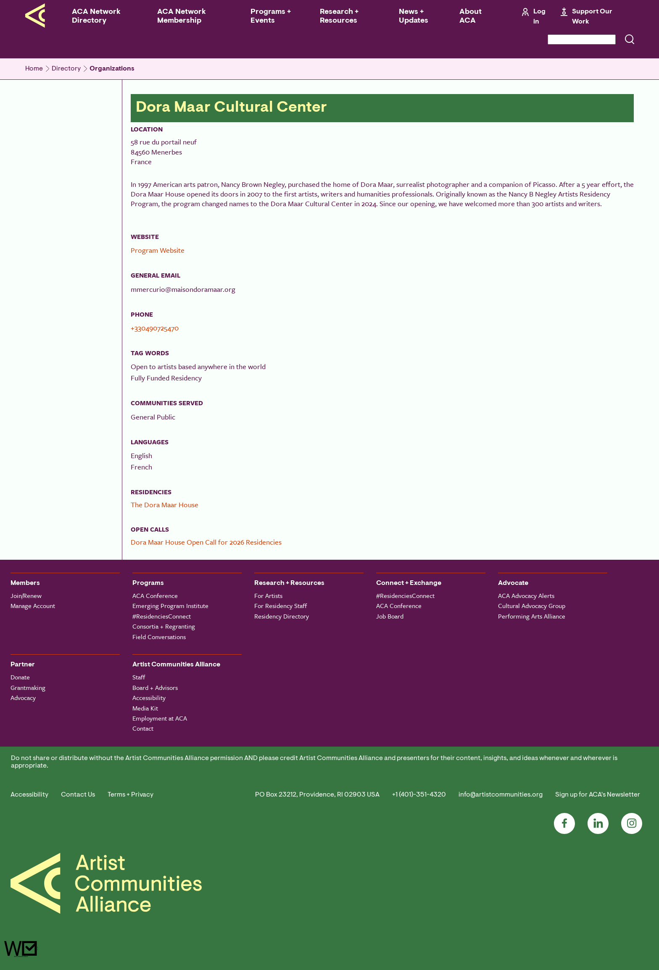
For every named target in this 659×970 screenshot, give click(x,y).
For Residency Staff (280, 605)
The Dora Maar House (164, 504)
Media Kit (145, 708)
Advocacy (23, 697)
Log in (539, 16)
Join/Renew (26, 595)
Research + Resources (339, 16)
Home (34, 69)
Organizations (112, 69)
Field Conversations (159, 636)
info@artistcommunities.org (501, 795)
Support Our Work (592, 16)
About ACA (470, 16)
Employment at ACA (159, 718)
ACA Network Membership (181, 16)
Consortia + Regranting (163, 626)
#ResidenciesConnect (161, 616)
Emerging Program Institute (170, 605)
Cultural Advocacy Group (531, 605)
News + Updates (413, 16)
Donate (20, 677)
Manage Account (33, 605)
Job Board (389, 616)
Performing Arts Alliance (531, 616)
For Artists (268, 595)
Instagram (631, 823)
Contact (142, 728)
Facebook (564, 823)
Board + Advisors (155, 687)
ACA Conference (155, 595)
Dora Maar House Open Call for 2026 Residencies (206, 542)
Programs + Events (270, 16)
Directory (66, 69)
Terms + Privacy (130, 795)
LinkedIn (598, 823)
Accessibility (149, 697)
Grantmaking (28, 687)
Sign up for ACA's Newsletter (597, 795)
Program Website (158, 250)
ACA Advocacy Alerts (526, 595)
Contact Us (78, 795)
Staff (138, 677)
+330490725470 (155, 327)
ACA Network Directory (96, 16)
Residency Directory (281, 616)
